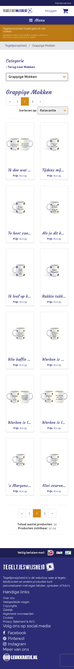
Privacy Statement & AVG (19, 621)
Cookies (8, 617)
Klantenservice (63, 3)
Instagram (14, 644)
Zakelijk (8, 609)
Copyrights (10, 605)
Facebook (14, 632)
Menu (37, 20)
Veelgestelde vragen (16, 602)
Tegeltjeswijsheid (16, 45)
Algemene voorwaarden (18, 613)
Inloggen (51, 10)
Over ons (9, 598)
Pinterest (13, 638)
